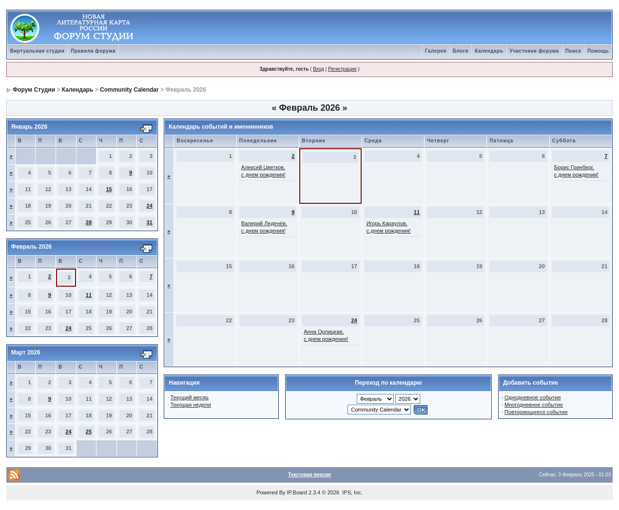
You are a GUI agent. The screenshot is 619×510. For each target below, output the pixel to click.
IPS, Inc (351, 492)
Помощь (598, 51)
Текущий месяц (189, 397)
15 (109, 189)
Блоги (460, 51)
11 (89, 295)
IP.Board (297, 492)
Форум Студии (34, 89)
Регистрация (342, 69)
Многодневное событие (533, 405)
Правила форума (93, 51)
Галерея (435, 51)
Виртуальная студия (37, 51)
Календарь (489, 51)
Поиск (573, 51)
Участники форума (534, 51)
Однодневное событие (532, 397)
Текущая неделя (190, 405)
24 (150, 206)
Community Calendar (129, 89)
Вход (318, 69)
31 (150, 222)
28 (89, 222)
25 (89, 431)
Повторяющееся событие (536, 412)
